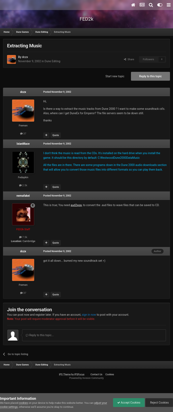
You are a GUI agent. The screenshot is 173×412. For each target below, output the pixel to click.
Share (129, 59)
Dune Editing (52, 61)
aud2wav (76, 205)
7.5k (23, 237)
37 (23, 133)
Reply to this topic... (40, 335)
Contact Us (96, 374)
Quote (55, 135)
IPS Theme (65, 374)
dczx (25, 57)
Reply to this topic (150, 76)
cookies (23, 402)
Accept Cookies (128, 402)
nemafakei (23, 195)
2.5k (23, 185)
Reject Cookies (159, 402)
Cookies (109, 374)
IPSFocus (79, 374)
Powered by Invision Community (86, 378)
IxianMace (23, 143)
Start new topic (114, 76)
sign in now (89, 314)
